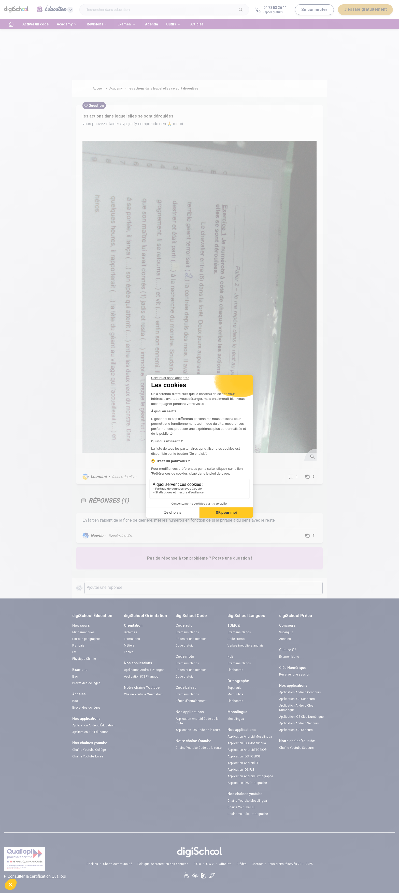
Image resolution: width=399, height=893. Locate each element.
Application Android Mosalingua (249, 736)
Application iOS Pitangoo (141, 676)
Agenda (151, 24)
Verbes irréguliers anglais (245, 645)
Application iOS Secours (296, 730)
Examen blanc (289, 656)
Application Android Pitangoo (144, 670)
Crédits (241, 864)
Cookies (92, 864)
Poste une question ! (232, 558)
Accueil (98, 88)
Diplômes (130, 632)
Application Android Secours (299, 723)
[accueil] (11, 24)
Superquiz (234, 688)
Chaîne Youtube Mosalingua (247, 800)
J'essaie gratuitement (365, 9)
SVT (75, 652)
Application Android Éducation (93, 725)
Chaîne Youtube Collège (89, 750)
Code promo (236, 639)
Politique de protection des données (162, 864)
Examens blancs (187, 632)
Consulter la (35, 876)
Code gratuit (184, 645)
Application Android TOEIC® (247, 750)
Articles (197, 24)
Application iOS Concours (297, 699)
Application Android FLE (243, 763)
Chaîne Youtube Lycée (87, 756)
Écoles (129, 652)
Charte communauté (117, 864)
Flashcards (235, 670)
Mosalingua (235, 719)
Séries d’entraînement (191, 701)
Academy (116, 88)
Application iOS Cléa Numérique (301, 717)
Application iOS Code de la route (198, 730)
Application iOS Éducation (90, 732)
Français (78, 645)
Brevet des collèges (86, 683)
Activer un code (35, 24)
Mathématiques (83, 632)
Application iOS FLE (240, 769)
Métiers (129, 645)
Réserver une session (191, 639)
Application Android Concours (300, 692)
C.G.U (197, 864)
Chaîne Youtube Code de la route (199, 748)
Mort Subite (235, 694)
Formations (132, 639)
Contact (257, 864)
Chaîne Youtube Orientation (143, 694)
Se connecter (314, 9)
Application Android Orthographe (250, 776)
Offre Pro (225, 864)
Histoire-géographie (86, 639)
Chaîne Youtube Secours (296, 748)
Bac (75, 676)
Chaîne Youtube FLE (241, 807)
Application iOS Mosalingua (246, 743)
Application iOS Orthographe (247, 783)
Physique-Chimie (84, 659)
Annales (285, 639)
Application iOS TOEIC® (244, 756)
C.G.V (210, 864)
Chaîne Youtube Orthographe (247, 814)
